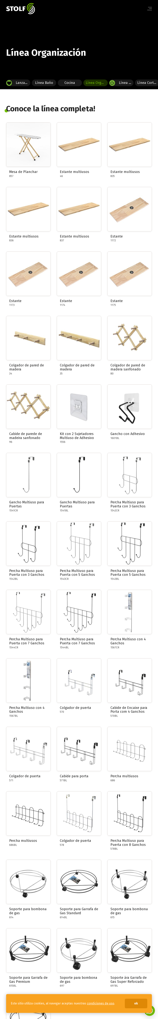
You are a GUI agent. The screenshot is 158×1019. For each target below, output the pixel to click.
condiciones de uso (100, 1003)
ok (136, 1003)
